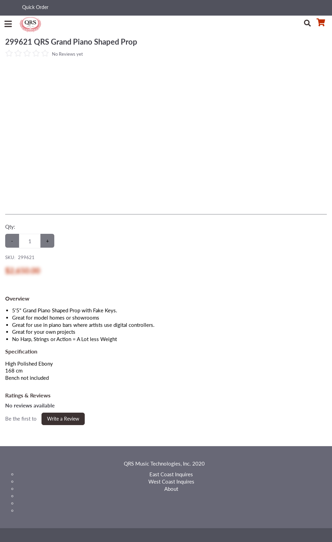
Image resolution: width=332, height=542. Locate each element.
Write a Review (63, 419)
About (171, 489)
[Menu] (8, 22)
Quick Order (35, 7)
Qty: (10, 226)
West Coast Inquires (171, 481)
